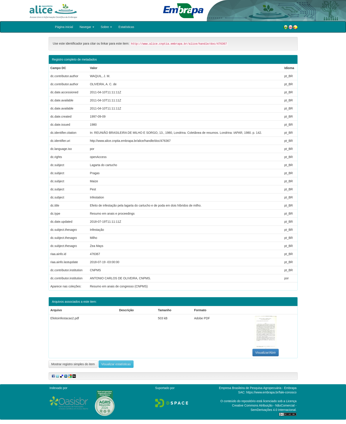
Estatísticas (126, 27)
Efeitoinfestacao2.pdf (64, 318)
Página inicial (64, 27)
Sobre (106, 27)
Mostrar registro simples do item (73, 364)
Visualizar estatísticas (116, 364)
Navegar (87, 27)
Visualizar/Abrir (265, 352)
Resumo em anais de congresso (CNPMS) (119, 286)
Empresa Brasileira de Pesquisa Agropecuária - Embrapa (258, 388)
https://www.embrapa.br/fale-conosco (271, 392)
